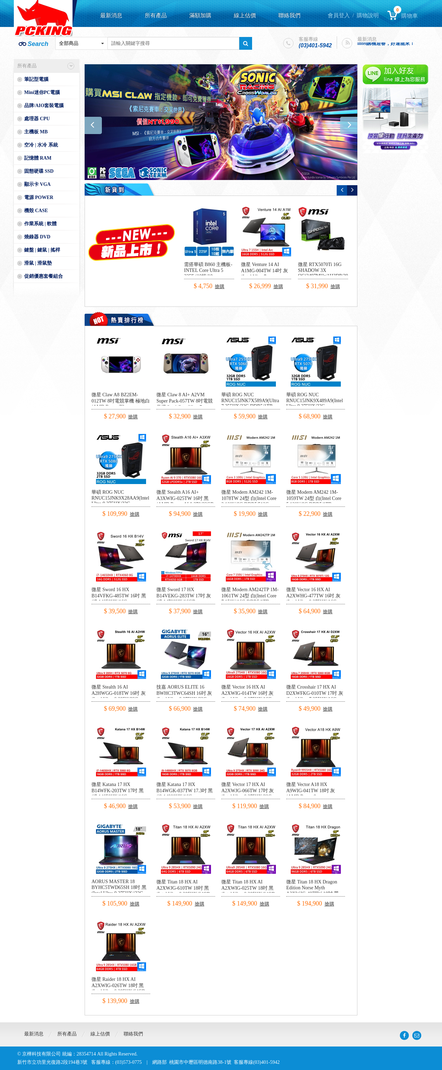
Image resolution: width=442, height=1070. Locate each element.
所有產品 (156, 15)
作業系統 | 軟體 (40, 223)
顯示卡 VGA (37, 184)
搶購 (219, 286)
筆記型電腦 (36, 79)
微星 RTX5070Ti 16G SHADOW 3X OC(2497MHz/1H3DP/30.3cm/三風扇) (328, 273)
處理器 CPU (37, 118)
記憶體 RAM (37, 158)
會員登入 (339, 15)
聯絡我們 (289, 15)
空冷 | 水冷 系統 (41, 145)
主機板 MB (36, 131)
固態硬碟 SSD (39, 171)
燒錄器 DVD (37, 236)
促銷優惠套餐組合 (43, 276)
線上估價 (245, 15)
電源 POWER (38, 197)
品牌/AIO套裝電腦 (44, 105)
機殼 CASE (36, 210)
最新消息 (111, 15)
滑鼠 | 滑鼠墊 (38, 263)
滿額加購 (200, 15)
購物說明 (368, 15)
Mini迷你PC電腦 (42, 92)
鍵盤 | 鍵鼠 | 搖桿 (42, 250)
